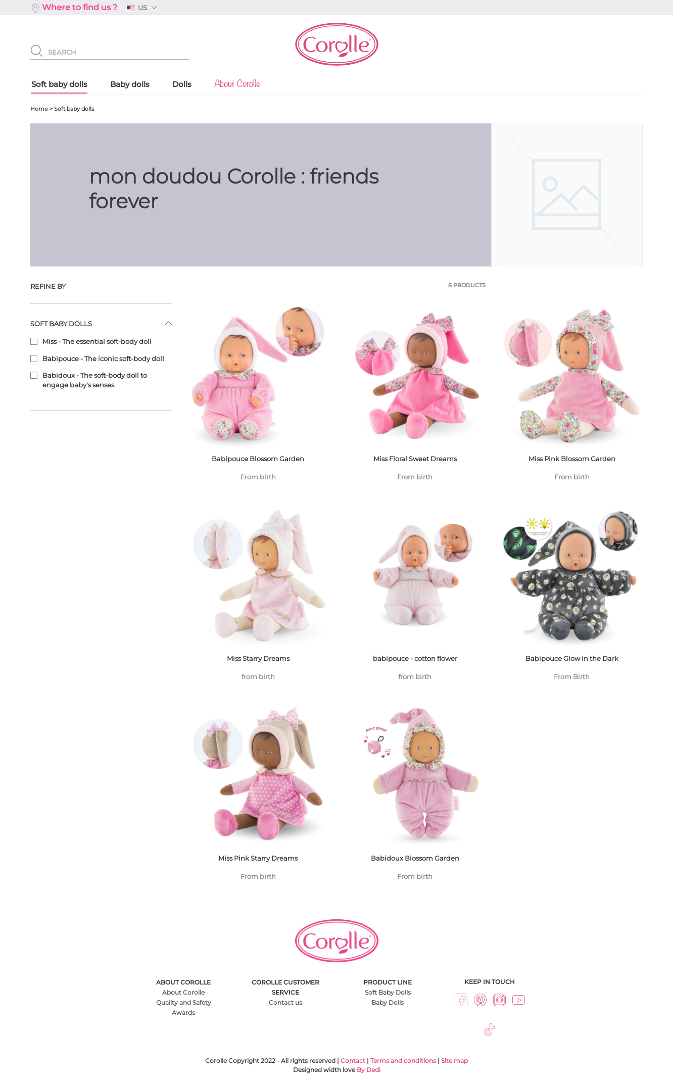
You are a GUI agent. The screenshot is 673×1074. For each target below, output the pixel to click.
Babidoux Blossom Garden (415, 796)
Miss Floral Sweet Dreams (415, 396)
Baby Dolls (387, 1002)
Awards (183, 1012)
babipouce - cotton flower (415, 597)
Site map (454, 1060)
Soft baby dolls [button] (61, 324)
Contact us (285, 1002)
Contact (353, 1060)
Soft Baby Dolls (388, 992)
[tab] (101, 286)
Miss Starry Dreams (258, 597)
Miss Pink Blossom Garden (571, 396)
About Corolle (183, 992)
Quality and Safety (183, 1002)
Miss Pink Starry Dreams (258, 796)
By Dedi (368, 1069)
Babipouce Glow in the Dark (571, 597)
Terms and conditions (403, 1060)
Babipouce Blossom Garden (258, 396)
